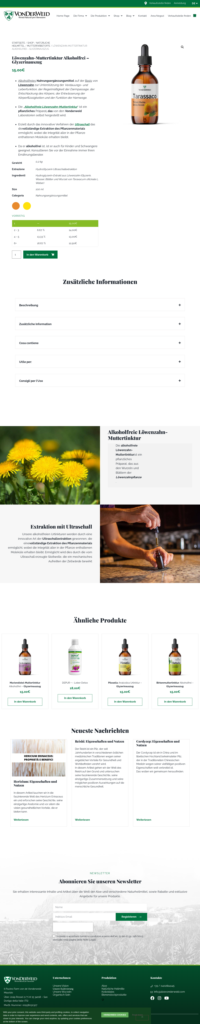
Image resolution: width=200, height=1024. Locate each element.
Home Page (63, 15)
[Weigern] (142, 1017)
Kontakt (142, 15)
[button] (182, 47)
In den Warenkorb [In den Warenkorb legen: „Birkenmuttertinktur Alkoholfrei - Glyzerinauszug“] (175, 701)
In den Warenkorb (37, 254)
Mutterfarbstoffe (38, 46)
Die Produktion (100, 16)
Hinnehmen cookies (115, 1015)
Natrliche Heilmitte (113, 989)
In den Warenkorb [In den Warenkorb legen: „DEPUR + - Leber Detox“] (75, 698)
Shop (118, 16)
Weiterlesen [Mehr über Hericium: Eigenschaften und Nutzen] (21, 819)
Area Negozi (157, 15)
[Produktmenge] (16, 255)
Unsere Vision (61, 986)
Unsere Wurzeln (62, 992)
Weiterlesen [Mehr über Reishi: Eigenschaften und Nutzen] (82, 819)
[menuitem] (193, 3)
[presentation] (73, 927)
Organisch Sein (61, 995)
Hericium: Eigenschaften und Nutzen (35, 783)
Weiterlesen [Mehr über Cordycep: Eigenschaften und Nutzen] (143, 819)
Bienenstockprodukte (114, 995)
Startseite (18, 43)
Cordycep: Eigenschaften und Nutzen (158, 743)
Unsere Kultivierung (63, 989)
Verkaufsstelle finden (179, 15)
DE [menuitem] (193, 3)
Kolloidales (108, 992)
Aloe (104, 986)
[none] (193, 3)
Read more (138, 1015)
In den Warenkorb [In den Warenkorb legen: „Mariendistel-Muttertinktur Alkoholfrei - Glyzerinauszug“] (25, 701)
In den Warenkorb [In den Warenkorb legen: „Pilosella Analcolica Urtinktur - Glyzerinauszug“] (125, 701)
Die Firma (80, 16)
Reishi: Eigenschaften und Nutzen (99, 741)
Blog (130, 16)
